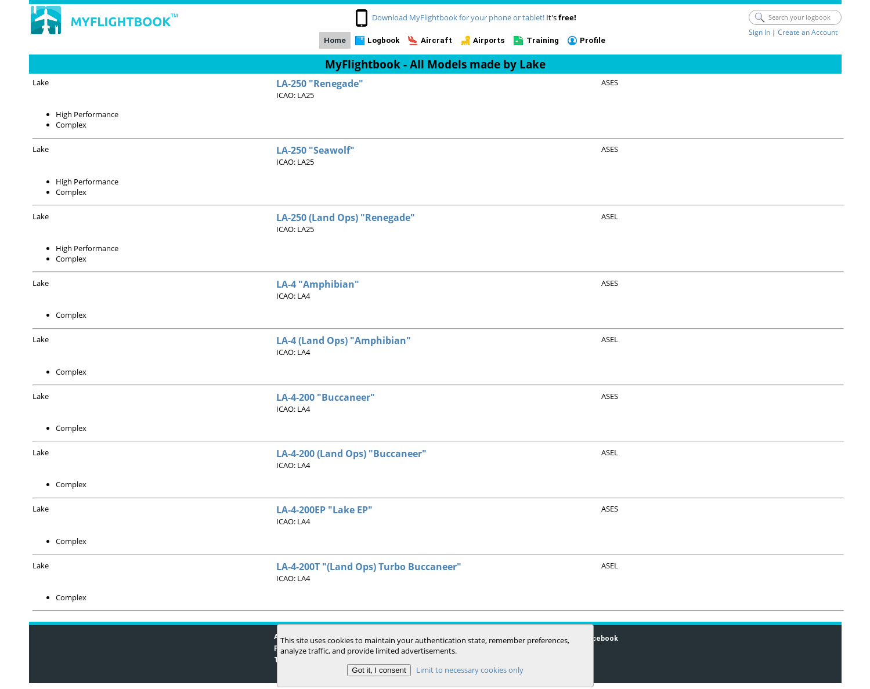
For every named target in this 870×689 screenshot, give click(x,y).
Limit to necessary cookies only (469, 670)
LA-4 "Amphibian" (317, 284)
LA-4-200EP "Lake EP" (324, 509)
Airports (489, 40)
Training (542, 40)
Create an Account (807, 32)
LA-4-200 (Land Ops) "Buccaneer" (351, 453)
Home (335, 40)
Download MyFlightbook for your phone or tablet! (458, 17)
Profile (592, 40)
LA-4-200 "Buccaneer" (325, 397)
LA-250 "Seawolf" (315, 150)
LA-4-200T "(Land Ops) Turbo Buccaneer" (368, 566)
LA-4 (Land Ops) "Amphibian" (343, 340)
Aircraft (436, 40)
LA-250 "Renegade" (319, 83)
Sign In (759, 32)
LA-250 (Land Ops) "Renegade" (345, 217)
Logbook (383, 40)
